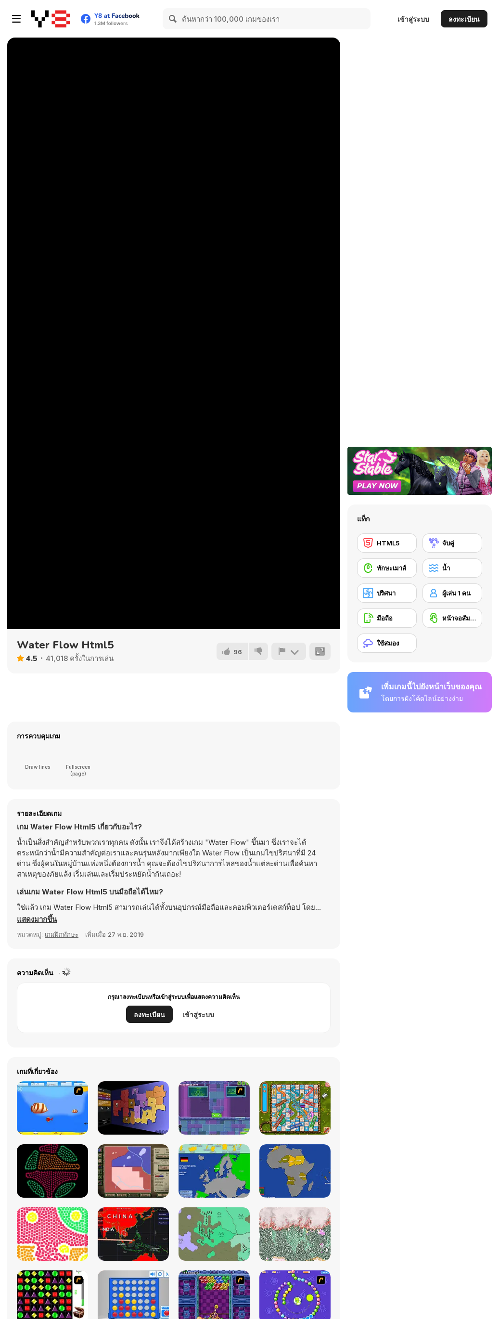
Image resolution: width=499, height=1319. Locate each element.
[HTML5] (387, 543)
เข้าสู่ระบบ (413, 19)
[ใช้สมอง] (387, 643)
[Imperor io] (214, 1234)
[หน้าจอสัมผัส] (452, 618)
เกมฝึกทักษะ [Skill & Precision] (61, 934)
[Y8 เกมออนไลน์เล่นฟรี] (50, 18)
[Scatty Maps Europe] (214, 1171)
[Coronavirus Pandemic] (133, 1234)
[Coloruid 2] (52, 1171)
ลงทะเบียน (464, 19)
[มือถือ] (387, 618)
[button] (37, 919)
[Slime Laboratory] (214, 1108)
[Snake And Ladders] (295, 1108)
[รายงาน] (288, 651)
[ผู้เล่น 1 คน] (452, 593)
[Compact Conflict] (133, 1108)
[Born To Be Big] (52, 1108)
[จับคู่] (452, 543)
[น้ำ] (452, 568)
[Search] (173, 18)
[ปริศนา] (387, 593)
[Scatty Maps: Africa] (295, 1171)
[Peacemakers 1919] (133, 1171)
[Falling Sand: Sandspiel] (295, 1234)
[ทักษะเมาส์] (387, 568)
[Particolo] (52, 1234)
